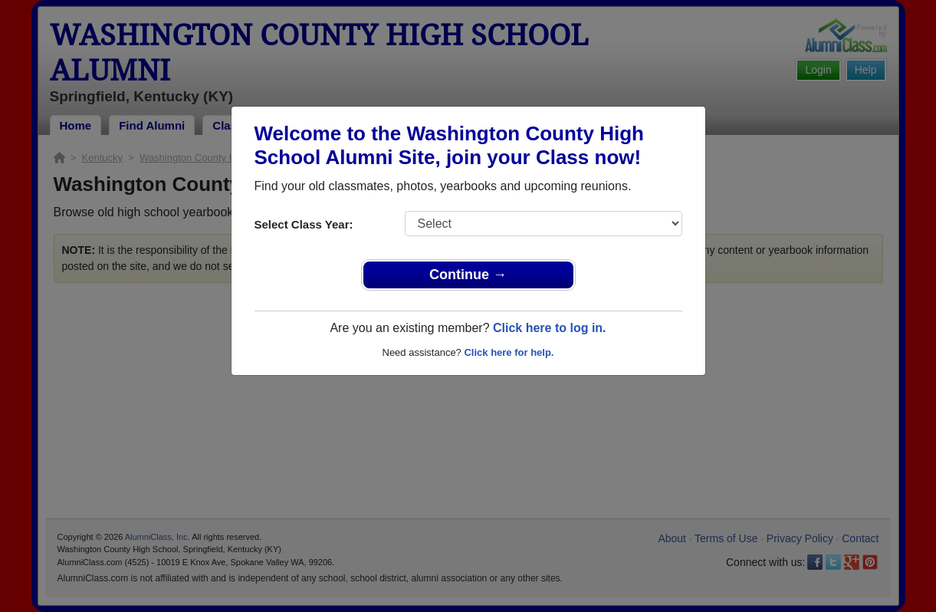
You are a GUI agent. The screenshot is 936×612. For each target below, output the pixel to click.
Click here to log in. (549, 327)
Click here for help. (508, 352)
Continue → (468, 274)
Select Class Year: (304, 224)
